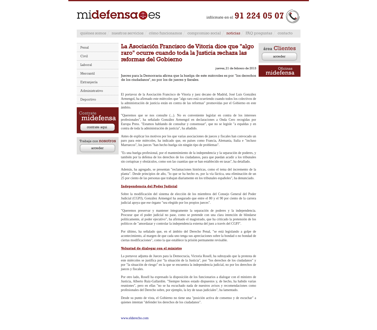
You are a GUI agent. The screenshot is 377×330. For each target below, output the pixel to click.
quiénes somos (93, 33)
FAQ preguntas (259, 33)
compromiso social (204, 33)
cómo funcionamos (165, 33)
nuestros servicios (127, 33)
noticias (233, 33)
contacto (285, 33)
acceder (97, 148)
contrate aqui (97, 127)
